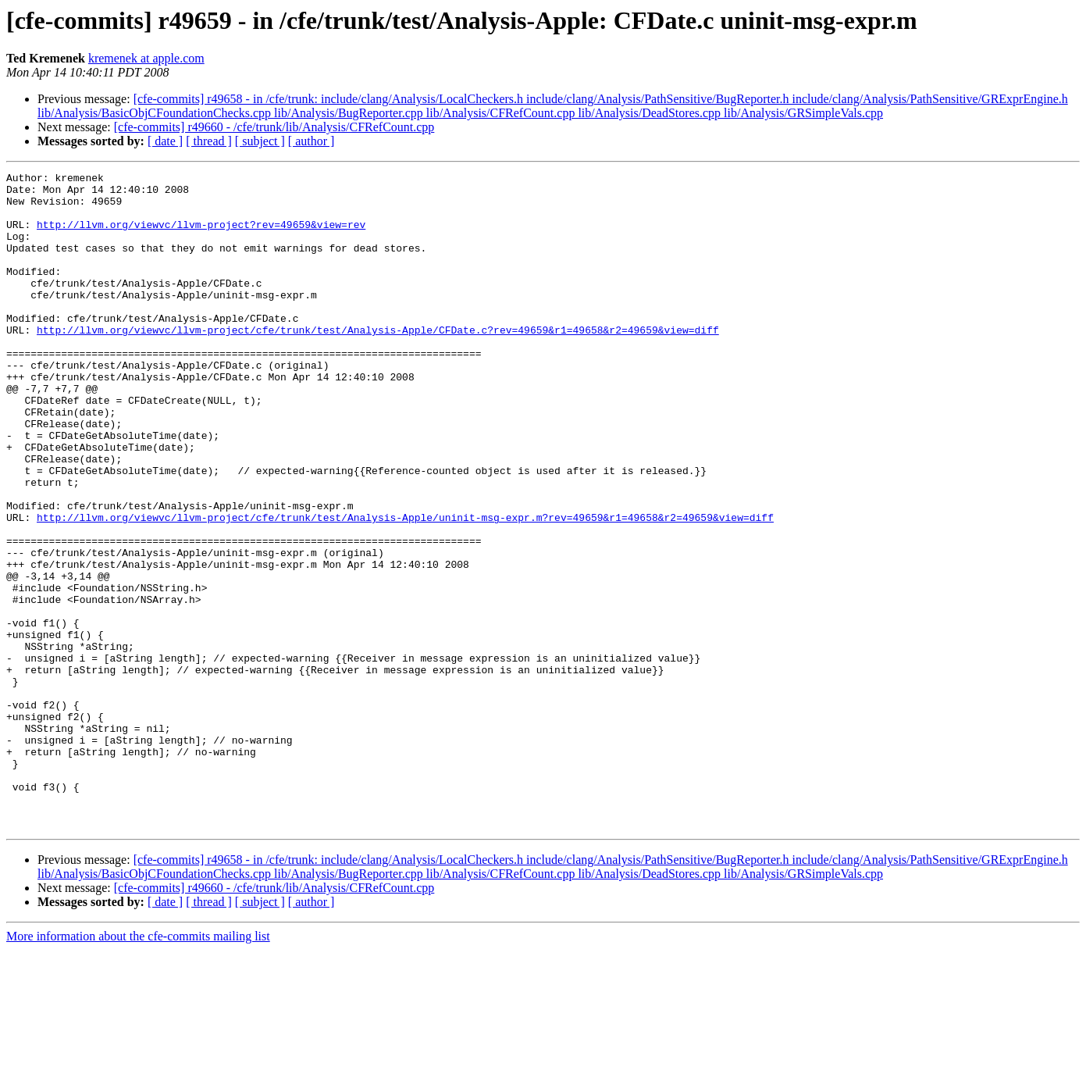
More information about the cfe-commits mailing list (138, 1067)
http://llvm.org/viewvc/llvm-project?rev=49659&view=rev (201, 236)
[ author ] (311, 141)
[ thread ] (209, 141)
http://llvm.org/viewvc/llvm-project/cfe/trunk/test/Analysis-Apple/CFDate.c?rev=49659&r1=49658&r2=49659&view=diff (378, 362)
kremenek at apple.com (146, 58)
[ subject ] (260, 141)
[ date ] (165, 141)
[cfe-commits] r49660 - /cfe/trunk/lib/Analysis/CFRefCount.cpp (274, 127)
